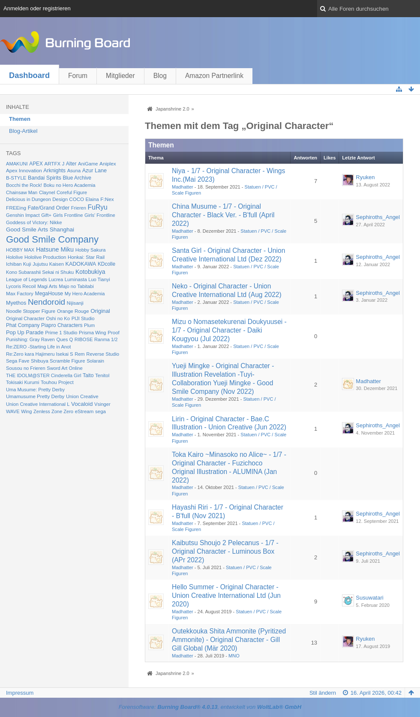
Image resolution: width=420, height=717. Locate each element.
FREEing (16, 207)
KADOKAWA (81, 264)
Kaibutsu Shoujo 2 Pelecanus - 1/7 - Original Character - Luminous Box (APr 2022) (225, 551)
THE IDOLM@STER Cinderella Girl (43, 375)
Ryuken (365, 177)
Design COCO (68, 199)
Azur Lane (94, 171)
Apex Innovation (24, 170)
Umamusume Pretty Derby (35, 396)
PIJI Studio (83, 318)
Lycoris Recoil (21, 286)
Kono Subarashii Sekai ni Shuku (40, 272)
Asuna (74, 170)
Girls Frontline (68, 215)
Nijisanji (75, 303)
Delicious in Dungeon (28, 199)
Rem (80, 354)
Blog (160, 75)
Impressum (19, 693)
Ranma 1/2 (105, 339)
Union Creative (82, 396)
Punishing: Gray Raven (30, 339)
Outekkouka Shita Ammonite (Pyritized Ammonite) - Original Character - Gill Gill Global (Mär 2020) (229, 639)
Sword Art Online (64, 368)
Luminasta (76, 279)
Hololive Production (45, 257)
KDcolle (106, 264)
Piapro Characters (61, 325)
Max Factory (19, 293)
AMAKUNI (17, 163)
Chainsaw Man (21, 192)
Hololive (14, 257)
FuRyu (98, 207)
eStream (84, 411)
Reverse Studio (102, 354)
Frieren (78, 207)
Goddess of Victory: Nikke (34, 222)
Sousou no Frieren (25, 368)
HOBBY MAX (20, 249)
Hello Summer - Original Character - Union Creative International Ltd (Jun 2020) (226, 595)
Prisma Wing (92, 332)
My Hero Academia (85, 293)
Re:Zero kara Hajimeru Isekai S (39, 354)
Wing (26, 411)
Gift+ (46, 215)
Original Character (25, 318)
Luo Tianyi (99, 279)
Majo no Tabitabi (76, 286)
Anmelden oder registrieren (37, 8)
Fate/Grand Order (49, 208)
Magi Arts (47, 286)
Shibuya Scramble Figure (58, 360)
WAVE (13, 411)
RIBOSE (84, 339)
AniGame (88, 163)
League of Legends (26, 279)
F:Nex (107, 199)
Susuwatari (369, 597)
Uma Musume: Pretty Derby (35, 389)
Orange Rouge (73, 311)
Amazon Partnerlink (214, 75)
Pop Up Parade (25, 332)
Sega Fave (17, 360)
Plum (89, 325)
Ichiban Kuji (18, 264)
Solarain (95, 360)
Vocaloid (82, 404)
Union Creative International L (37, 404)
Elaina (92, 199)
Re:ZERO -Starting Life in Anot (38, 346)
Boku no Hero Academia (69, 185)
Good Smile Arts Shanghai (40, 229)
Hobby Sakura (90, 249)
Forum (77, 75)
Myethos (16, 303)
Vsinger (102, 404)
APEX (36, 164)
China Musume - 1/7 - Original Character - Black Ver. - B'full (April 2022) (223, 215)
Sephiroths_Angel (378, 217)
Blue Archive (77, 178)
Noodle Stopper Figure (30, 311)
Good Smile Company (52, 239)
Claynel (47, 192)
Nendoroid (46, 301)
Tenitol (102, 375)
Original (100, 311)
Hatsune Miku (55, 249)
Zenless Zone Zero (53, 411)
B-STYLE (16, 177)
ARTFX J (54, 163)
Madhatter (182, 186)
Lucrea (55, 279)
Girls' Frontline (99, 215)
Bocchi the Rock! (24, 185)
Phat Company (22, 325)
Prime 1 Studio (61, 332)
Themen (19, 119)
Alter (71, 164)
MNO (234, 655)
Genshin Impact (23, 215)
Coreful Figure (72, 192)
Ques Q (64, 339)
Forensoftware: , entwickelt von (210, 707)
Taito (88, 375)
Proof (114, 332)
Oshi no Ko (58, 318)
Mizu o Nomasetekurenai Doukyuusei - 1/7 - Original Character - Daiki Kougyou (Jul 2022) (229, 330)
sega (100, 411)
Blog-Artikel (23, 131)
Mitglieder (120, 75)
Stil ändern (322, 693)
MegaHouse (49, 294)
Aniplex (107, 163)
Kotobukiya (90, 271)
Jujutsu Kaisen (48, 264)
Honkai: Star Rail (86, 257)
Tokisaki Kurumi (22, 382)
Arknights (54, 171)
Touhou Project (57, 382)
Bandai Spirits (44, 178)
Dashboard (29, 75)
